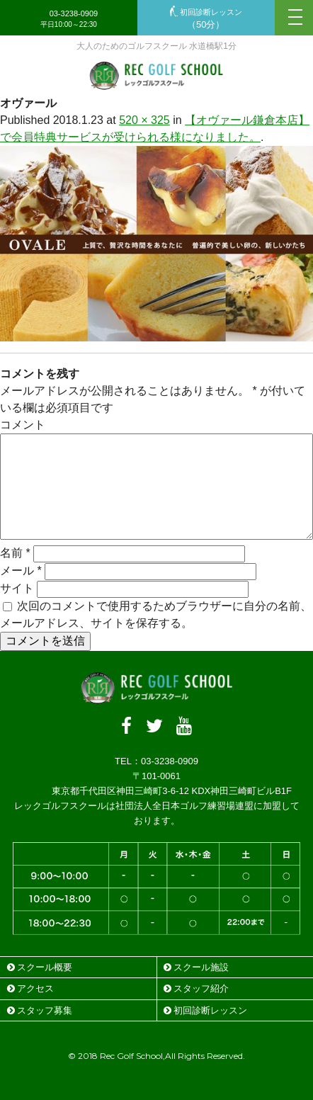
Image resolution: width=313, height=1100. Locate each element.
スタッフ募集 (39, 1010)
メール (21, 571)
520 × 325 (144, 120)
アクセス (30, 988)
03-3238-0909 (68, 18)
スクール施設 (196, 967)
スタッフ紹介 (196, 988)
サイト (17, 588)
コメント (22, 425)
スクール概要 (39, 967)
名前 (15, 553)
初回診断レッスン (206, 19)
